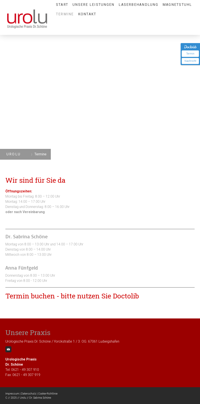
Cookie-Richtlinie (47, 393)
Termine (65, 14)
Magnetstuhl (177, 5)
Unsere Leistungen (93, 5)
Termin (190, 53)
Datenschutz (28, 393)
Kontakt (87, 14)
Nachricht (190, 60)
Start (62, 5)
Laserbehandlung (138, 5)
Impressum (12, 393)
